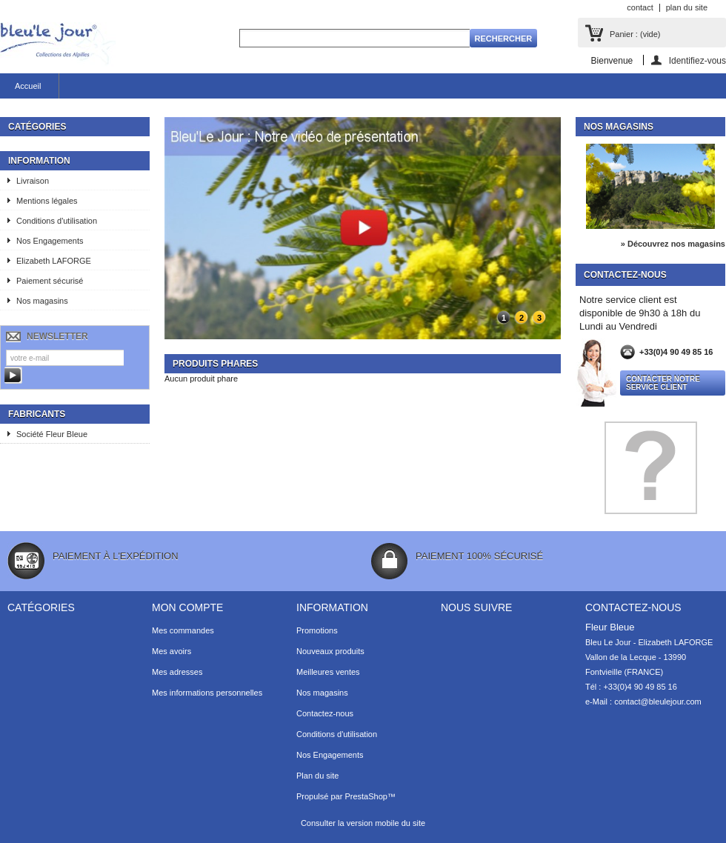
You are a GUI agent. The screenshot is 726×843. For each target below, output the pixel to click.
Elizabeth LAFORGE (53, 260)
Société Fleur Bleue (51, 434)
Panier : (635, 34)
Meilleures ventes (328, 671)
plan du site (686, 7)
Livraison (32, 180)
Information (39, 161)
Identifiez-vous (697, 60)
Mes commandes (183, 630)
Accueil (28, 85)
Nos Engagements (50, 240)
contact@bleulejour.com (658, 701)
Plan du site (317, 775)
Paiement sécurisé (50, 280)
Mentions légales (47, 200)
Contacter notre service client (663, 383)
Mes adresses (177, 671)
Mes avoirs (171, 651)
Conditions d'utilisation (56, 220)
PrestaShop (365, 796)
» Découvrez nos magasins (673, 243)
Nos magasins (42, 300)
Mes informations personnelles (207, 692)
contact (640, 7)
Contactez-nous (324, 713)
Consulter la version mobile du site (363, 823)
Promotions (317, 630)
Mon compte (187, 607)
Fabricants (36, 414)
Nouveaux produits (330, 651)
